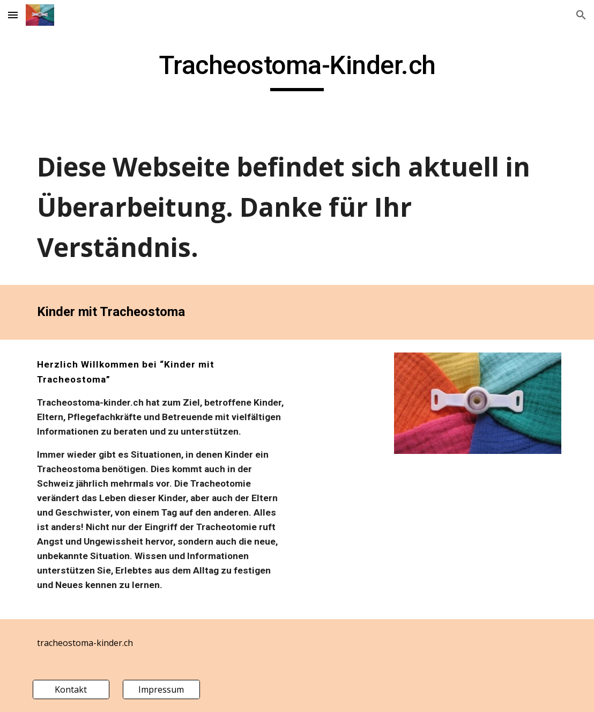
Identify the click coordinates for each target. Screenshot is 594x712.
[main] (297, 70)
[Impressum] (161, 689)
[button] (13, 15)
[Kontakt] (71, 689)
